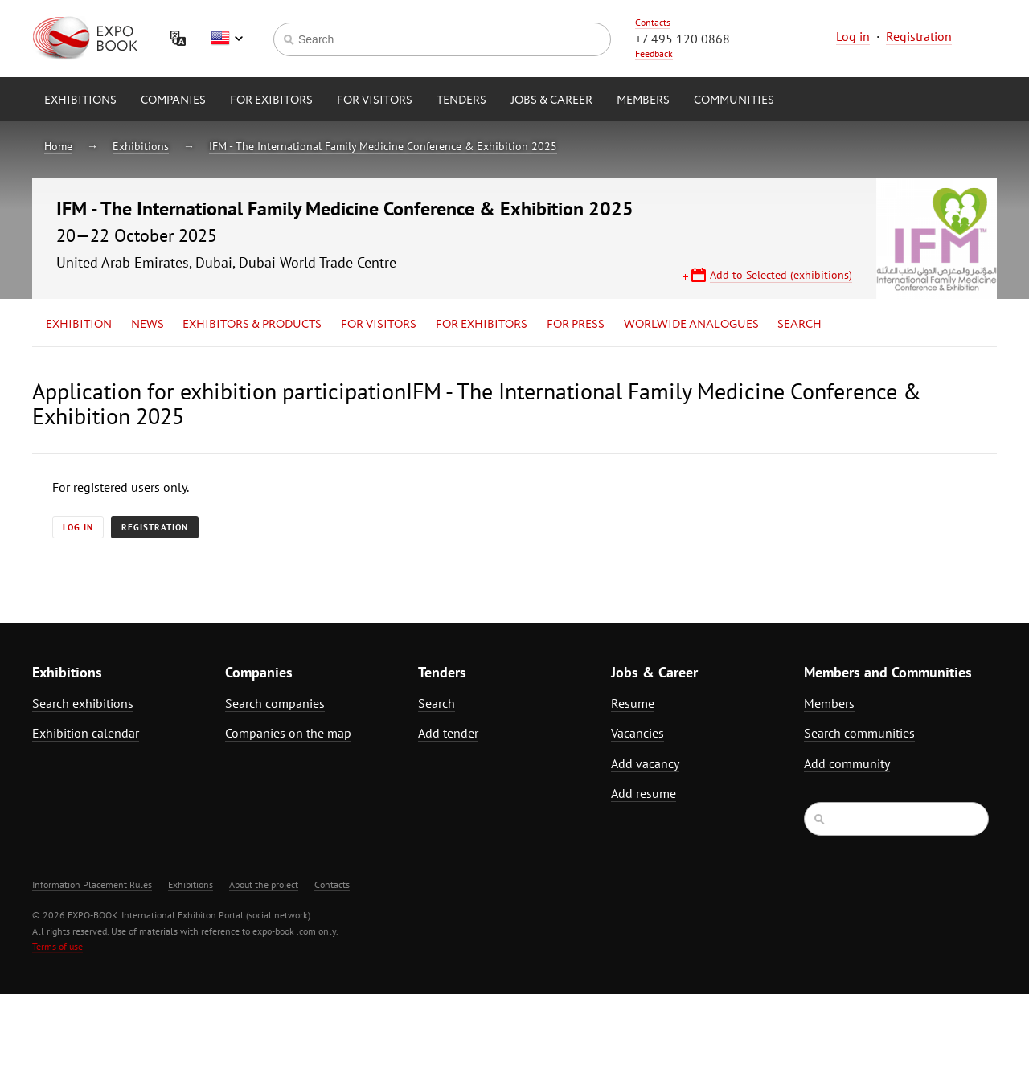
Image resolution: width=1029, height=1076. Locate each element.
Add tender (448, 733)
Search (799, 325)
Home (58, 146)
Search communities (859, 733)
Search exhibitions (82, 703)
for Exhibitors (481, 325)
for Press (576, 325)
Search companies (275, 703)
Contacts (652, 22)
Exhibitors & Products (252, 325)
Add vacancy (645, 763)
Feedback (654, 53)
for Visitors (374, 100)
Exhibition (79, 325)
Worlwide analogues (691, 325)
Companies (173, 100)
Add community (847, 763)
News (147, 325)
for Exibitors (271, 100)
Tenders (461, 100)
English (227, 39)
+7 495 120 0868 (682, 39)
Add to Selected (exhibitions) (781, 275)
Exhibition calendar (85, 733)
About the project (263, 884)
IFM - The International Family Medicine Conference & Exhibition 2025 (383, 146)
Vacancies (637, 733)
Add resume (643, 793)
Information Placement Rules (92, 884)
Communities (734, 100)
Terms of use (57, 946)
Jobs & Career (551, 100)
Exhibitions (80, 100)
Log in (853, 36)
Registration (919, 36)
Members (643, 100)
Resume (632, 703)
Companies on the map (288, 733)
